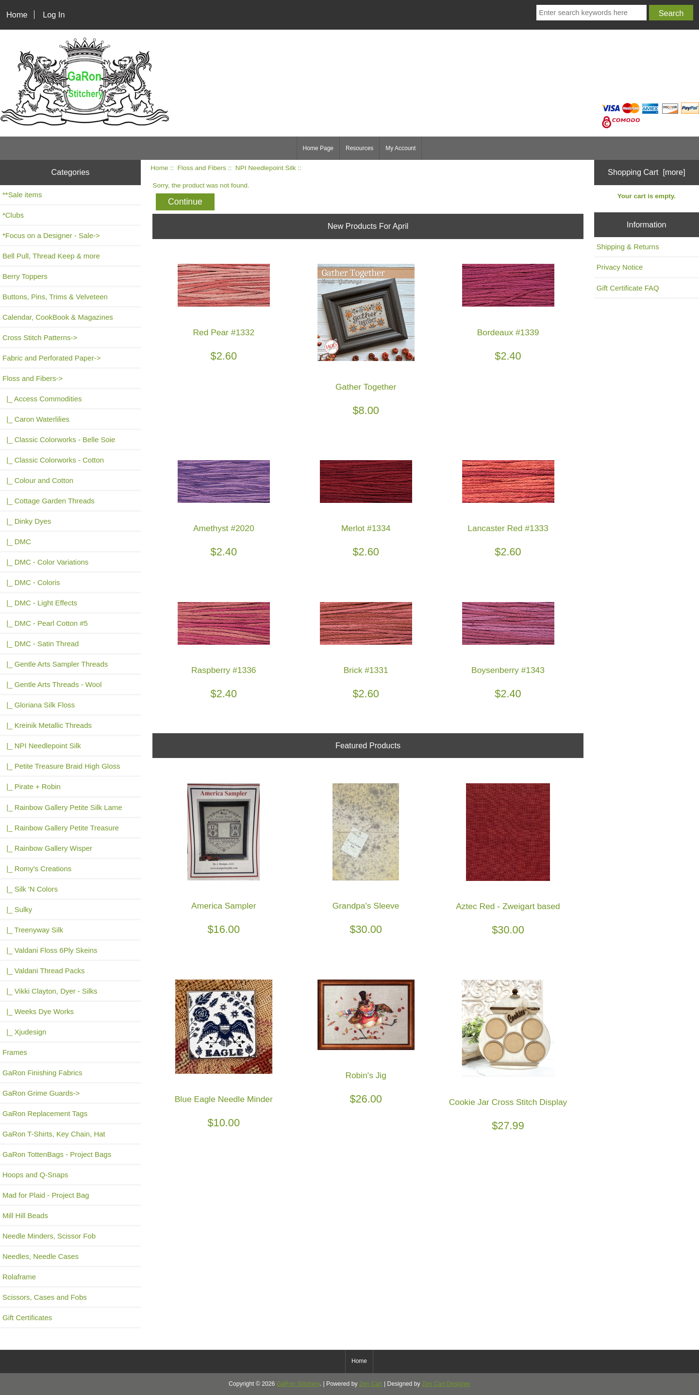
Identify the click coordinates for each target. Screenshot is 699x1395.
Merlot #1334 (366, 528)
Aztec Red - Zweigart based (508, 906)
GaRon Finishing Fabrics (42, 1072)
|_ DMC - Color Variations (45, 562)
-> (32, 378)
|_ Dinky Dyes (26, 521)
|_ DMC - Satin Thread (40, 643)
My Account (400, 148)
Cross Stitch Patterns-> (39, 337)
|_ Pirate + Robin (31, 786)
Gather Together (365, 387)
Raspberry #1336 (223, 670)
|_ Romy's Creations (36, 868)
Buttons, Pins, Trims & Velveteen (55, 297)
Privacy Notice (620, 267)
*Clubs (13, 215)
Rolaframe (19, 1277)
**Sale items (22, 194)
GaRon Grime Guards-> (41, 1093)
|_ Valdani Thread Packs (43, 970)
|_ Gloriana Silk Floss (38, 705)
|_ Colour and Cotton (37, 480)
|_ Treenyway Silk (32, 930)
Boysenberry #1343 (508, 670)
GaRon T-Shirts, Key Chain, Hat (53, 1134)
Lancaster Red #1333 (507, 528)
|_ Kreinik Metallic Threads (47, 725)
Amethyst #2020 (223, 528)
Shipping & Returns (628, 246)
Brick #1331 (366, 670)
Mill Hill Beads (25, 1215)
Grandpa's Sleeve (366, 906)
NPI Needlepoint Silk (265, 168)
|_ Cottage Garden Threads (48, 501)
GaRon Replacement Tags (44, 1113)
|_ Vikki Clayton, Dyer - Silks (50, 991)
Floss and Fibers (201, 168)
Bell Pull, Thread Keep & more (51, 256)
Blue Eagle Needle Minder (224, 1099)
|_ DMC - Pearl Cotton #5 (45, 623)
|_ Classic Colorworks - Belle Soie (58, 439)
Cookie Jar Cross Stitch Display (508, 1102)
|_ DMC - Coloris (31, 582)
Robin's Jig (365, 1075)
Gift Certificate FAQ (628, 288)
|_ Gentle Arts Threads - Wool (51, 684)
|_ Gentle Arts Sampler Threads (55, 664)
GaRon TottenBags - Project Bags (56, 1154)
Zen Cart (371, 1383)
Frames (14, 1052)
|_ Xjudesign (24, 1032)
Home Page (318, 148)
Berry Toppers (25, 276)
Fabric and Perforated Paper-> (51, 358)
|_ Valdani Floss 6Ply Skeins (50, 950)
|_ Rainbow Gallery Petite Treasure (60, 828)
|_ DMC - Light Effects (39, 603)
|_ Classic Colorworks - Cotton (53, 460)
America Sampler (223, 906)
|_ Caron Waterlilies (35, 419)
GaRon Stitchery (298, 1383)
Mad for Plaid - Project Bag (45, 1195)
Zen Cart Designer (446, 1383)
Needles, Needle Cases (40, 1256)
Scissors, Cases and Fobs (44, 1297)
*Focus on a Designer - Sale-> (51, 235)
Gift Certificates (27, 1317)
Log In (54, 14)
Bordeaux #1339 (508, 332)
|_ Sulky (17, 909)
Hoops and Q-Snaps (35, 1175)
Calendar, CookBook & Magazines (57, 317)
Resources (359, 148)
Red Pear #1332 (223, 332)
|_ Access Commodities (42, 399)
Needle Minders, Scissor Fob (49, 1236)
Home (17, 14)
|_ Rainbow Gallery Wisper (47, 848)
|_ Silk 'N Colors (30, 889)
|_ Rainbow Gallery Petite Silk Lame (62, 807)
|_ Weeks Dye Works (38, 1011)
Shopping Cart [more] (646, 172)
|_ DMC (16, 541)
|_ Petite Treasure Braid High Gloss (61, 766)
